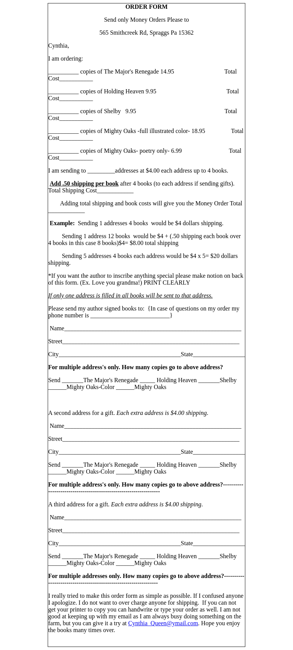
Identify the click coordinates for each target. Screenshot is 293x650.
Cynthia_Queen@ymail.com (163, 623)
